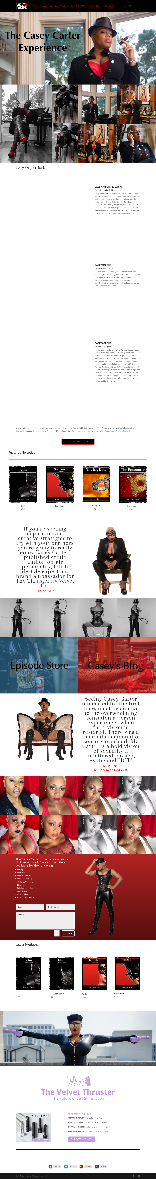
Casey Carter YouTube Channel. (117, 431)
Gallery (99, 6)
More (131, 6)
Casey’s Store (46, 6)
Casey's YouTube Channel (78, 441)
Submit (68, 933)
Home (35, 6)
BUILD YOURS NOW (81, 1139)
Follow (57, 1166)
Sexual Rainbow (61, 6)
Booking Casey (111, 6)
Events (90, 6)
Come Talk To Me (78, 6)
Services (123, 6)
